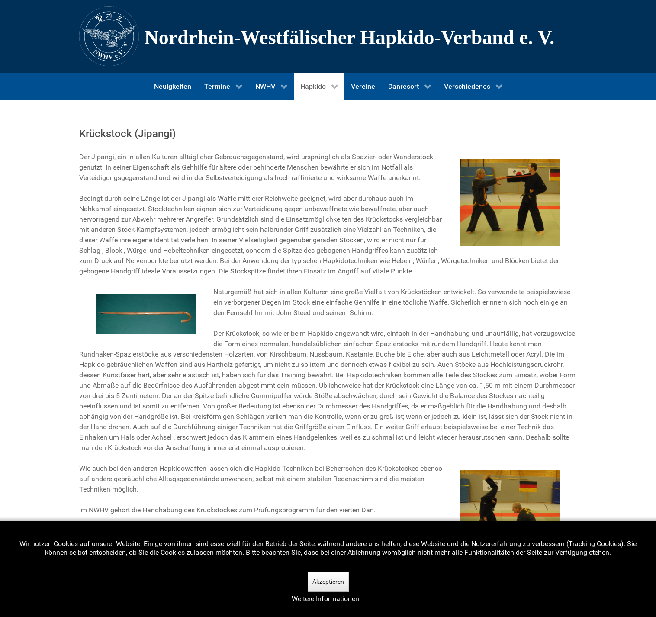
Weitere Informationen (325, 599)
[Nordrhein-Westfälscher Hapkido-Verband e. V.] (328, 36)
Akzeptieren (328, 581)
